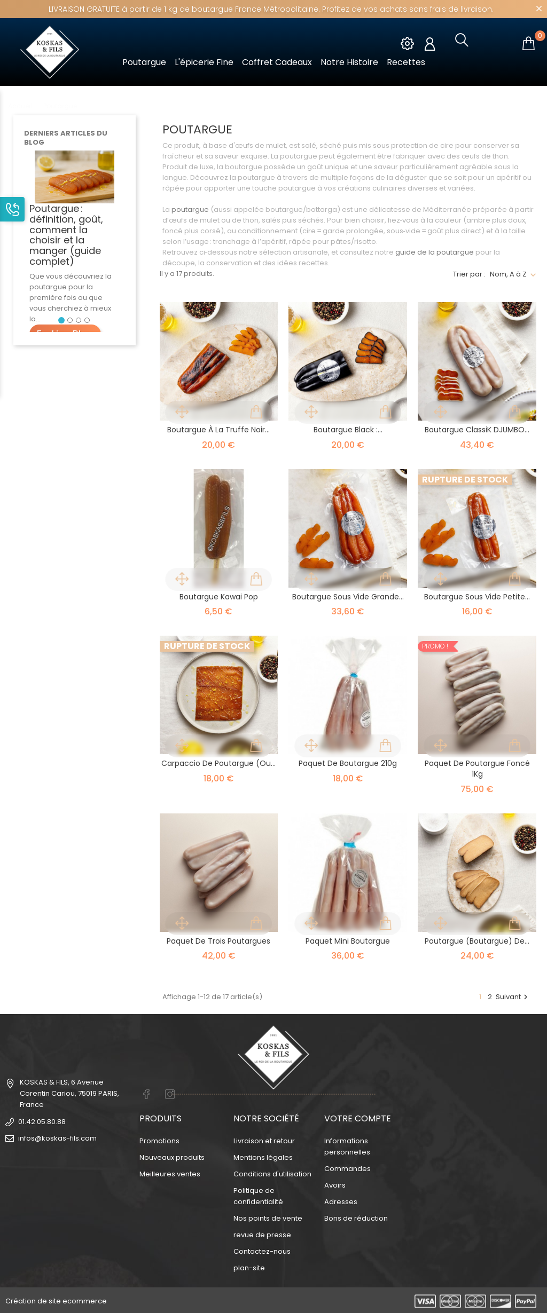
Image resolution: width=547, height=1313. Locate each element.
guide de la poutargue (434, 252)
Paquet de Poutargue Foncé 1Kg (477, 768)
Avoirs (335, 1183)
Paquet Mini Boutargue (348, 941)
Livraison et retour (264, 1139)
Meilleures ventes (169, 1172)
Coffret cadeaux (277, 62)
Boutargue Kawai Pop (218, 596)
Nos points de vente (267, 1217)
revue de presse (262, 1233)
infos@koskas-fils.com (57, 1138)
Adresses (340, 1200)
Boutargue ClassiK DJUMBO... (477, 429)
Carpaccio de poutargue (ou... (218, 763)
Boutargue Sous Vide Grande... (348, 596)
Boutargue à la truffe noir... (218, 429)
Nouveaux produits (172, 1156)
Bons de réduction (356, 1217)
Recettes (406, 62)
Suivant (513, 997)
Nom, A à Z (508, 274)
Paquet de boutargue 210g (348, 763)
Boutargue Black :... (348, 429)
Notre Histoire (349, 62)
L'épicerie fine (204, 62)
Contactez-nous (262, 1250)
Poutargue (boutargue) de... (477, 941)
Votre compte (357, 1117)
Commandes (347, 1167)
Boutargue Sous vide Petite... (477, 596)
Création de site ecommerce (56, 1299)
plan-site (249, 1266)
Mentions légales (263, 1156)
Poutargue (144, 62)
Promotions (159, 1139)
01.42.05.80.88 (42, 1122)
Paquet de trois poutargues (218, 941)
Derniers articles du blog (65, 137)
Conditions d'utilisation (272, 1172)
